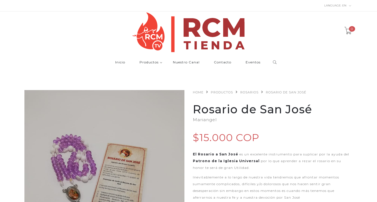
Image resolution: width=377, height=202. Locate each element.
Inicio (120, 62)
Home (198, 92)
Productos (149, 62)
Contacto (222, 62)
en (337, 5)
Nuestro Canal (186, 62)
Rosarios (249, 92)
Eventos (253, 62)
